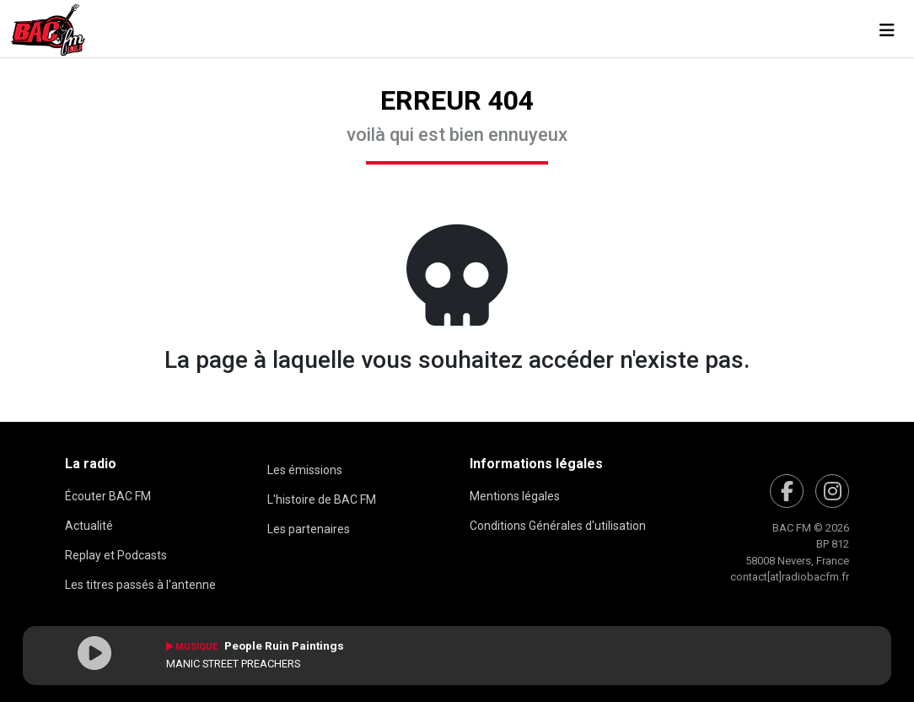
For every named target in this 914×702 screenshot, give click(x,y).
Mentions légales (515, 496)
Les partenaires (308, 529)
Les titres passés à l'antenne (140, 584)
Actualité (89, 525)
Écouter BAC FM (108, 496)
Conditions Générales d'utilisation (558, 525)
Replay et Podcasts (116, 555)
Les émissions (304, 470)
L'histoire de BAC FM (321, 499)
